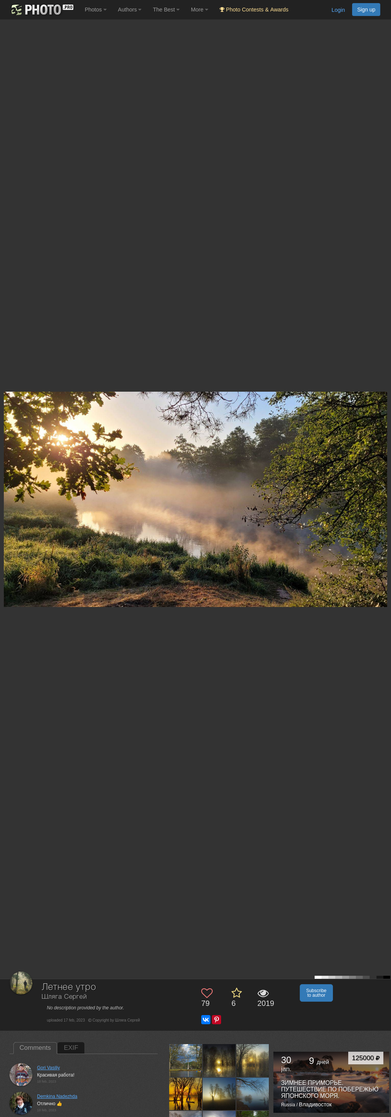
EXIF (71, 1047)
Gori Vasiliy (48, 1067)
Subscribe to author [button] (316, 993)
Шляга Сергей (64, 997)
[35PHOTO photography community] (41, 9)
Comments (35, 1047)
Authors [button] (130, 9)
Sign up (366, 9)
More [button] (199, 9)
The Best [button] (166, 9)
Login (338, 10)
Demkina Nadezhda (57, 1096)
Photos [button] (96, 9)
